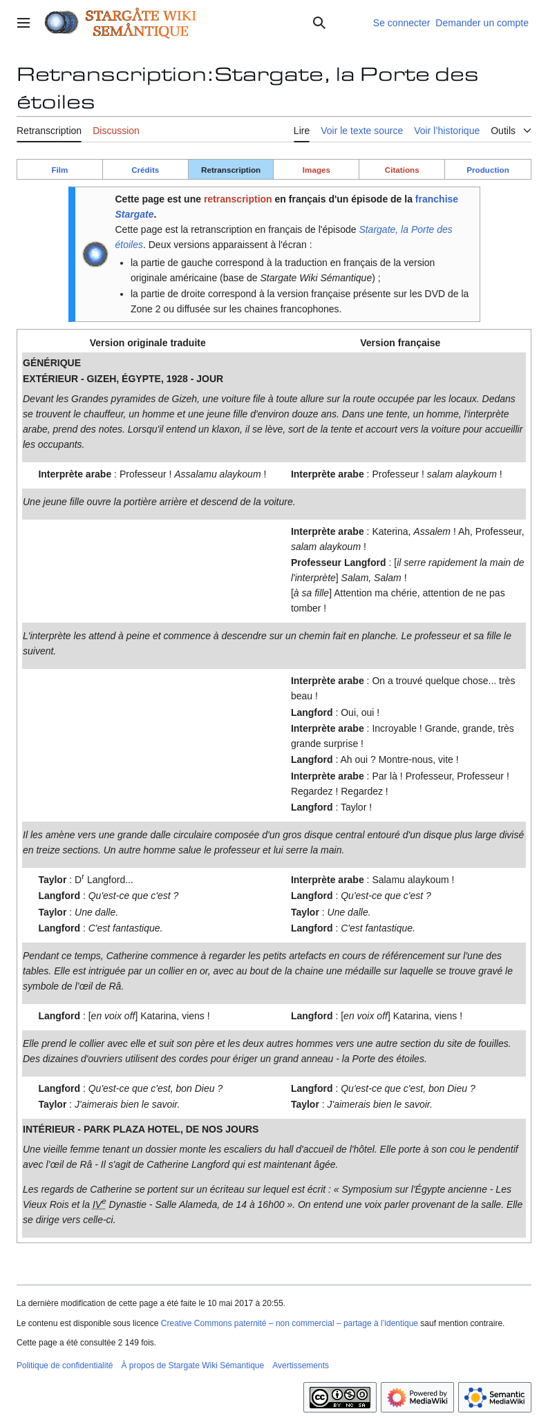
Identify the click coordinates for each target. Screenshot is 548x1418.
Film (59, 169)
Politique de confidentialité (65, 1365)
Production (487, 169)
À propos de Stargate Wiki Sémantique (192, 1365)
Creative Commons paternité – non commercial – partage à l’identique (289, 1323)
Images (316, 169)
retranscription (238, 199)
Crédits (145, 169)
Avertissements (300, 1365)
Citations (402, 169)
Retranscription (231, 169)
